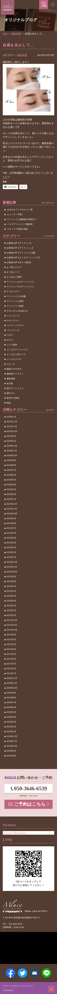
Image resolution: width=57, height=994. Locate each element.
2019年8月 (11, 756)
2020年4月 (11, 717)
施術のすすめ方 (14, 369)
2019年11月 (12, 741)
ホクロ (10, 340)
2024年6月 (11, 475)
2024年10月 (12, 455)
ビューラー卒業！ (15, 214)
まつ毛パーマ (13, 272)
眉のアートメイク (15, 388)
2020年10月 (12, 688)
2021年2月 (11, 668)
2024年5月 (11, 480)
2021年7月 (11, 644)
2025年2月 (11, 436)
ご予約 (43, 6)
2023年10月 (12, 514)
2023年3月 (11, 547)
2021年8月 (11, 639)
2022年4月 (11, 601)
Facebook (10, 973)
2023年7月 (11, 528)
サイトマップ (27, 986)
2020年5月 (11, 712)
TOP (5, 33)
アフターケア (13, 291)
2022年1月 (11, 615)
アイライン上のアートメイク (20, 282)
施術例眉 (16, 33)
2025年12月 (12, 422)
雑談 (9, 403)
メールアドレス (34, 973)
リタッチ (11, 364)
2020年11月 (12, 683)
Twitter (22, 973)
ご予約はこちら (30, 804)
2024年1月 (11, 499)
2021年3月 (11, 664)
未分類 (10, 383)
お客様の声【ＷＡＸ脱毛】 (19, 262)
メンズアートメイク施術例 (20, 224)
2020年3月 (11, 722)
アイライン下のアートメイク (20, 287)
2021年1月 (11, 673)
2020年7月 (11, 702)
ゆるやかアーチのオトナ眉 (20, 210)
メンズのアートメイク (17, 349)
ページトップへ (51, 989)
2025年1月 (11, 441)
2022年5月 (11, 596)
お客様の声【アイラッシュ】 (20, 248)
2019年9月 (11, 751)
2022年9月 (11, 576)
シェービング (13, 316)
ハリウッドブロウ (15, 325)
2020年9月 (11, 693)
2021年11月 (12, 625)
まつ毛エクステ (14, 267)
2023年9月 (11, 518)
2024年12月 (12, 446)
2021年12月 (12, 620)
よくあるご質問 (14, 277)
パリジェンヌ (13, 330)
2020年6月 (11, 707)
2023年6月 (11, 533)
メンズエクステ (14, 359)
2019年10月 (12, 746)
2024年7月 (11, 470)
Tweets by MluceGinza (14, 832)
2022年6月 (11, 591)
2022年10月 (12, 572)
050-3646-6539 (30, 789)
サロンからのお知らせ (17, 311)
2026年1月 (11, 417)
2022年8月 (11, 581)
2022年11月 (12, 567)
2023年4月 (11, 543)
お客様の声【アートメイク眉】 (21, 253)
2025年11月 (12, 426)
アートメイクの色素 (16, 296)
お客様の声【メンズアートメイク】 (24, 257)
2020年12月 (12, 678)
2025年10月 (12, 431)
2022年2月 (11, 610)
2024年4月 (11, 484)
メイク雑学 (12, 345)
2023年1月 (11, 557)
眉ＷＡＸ (11, 393)
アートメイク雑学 (15, 301)
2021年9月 (11, 635)
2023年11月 (12, 509)
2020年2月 (11, 727)
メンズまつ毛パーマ (16, 354)
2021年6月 (11, 649)
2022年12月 (12, 562)
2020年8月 (11, 698)
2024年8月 (11, 465)
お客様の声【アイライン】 (19, 243)
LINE (46, 973)
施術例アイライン (15, 374)
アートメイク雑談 (15, 306)
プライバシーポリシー (11, 986)
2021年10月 (12, 630)
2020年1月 (11, 731)
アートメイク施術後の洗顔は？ (22, 219)
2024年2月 (11, 494)
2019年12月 (12, 736)
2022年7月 (11, 586)
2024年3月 (11, 489)
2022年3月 (11, 606)
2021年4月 (11, 659)
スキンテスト (13, 320)
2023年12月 (12, 504)
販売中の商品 (13, 398)
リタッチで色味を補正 (17, 229)
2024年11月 (12, 451)
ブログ (10, 335)
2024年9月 (11, 460)
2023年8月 (11, 523)
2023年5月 (11, 538)
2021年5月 (11, 654)
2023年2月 (11, 552)
